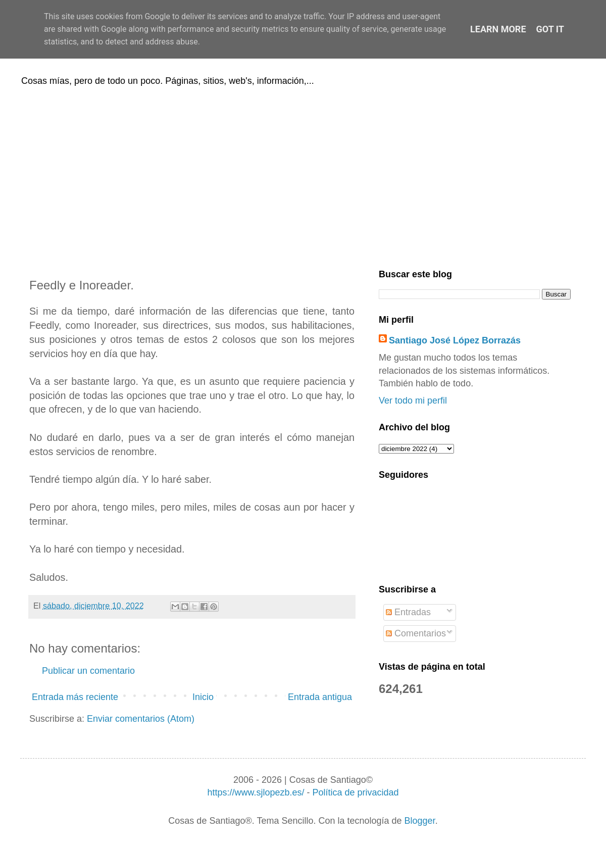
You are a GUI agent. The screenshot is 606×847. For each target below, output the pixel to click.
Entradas (408, 612)
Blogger (420, 821)
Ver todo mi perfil (413, 400)
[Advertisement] (303, 175)
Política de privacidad (355, 792)
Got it (550, 29)
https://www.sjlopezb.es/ (255, 792)
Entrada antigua (320, 697)
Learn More (498, 29)
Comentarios (416, 633)
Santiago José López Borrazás (455, 340)
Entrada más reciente (75, 697)
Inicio (203, 697)
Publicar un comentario (88, 671)
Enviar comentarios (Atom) (140, 719)
